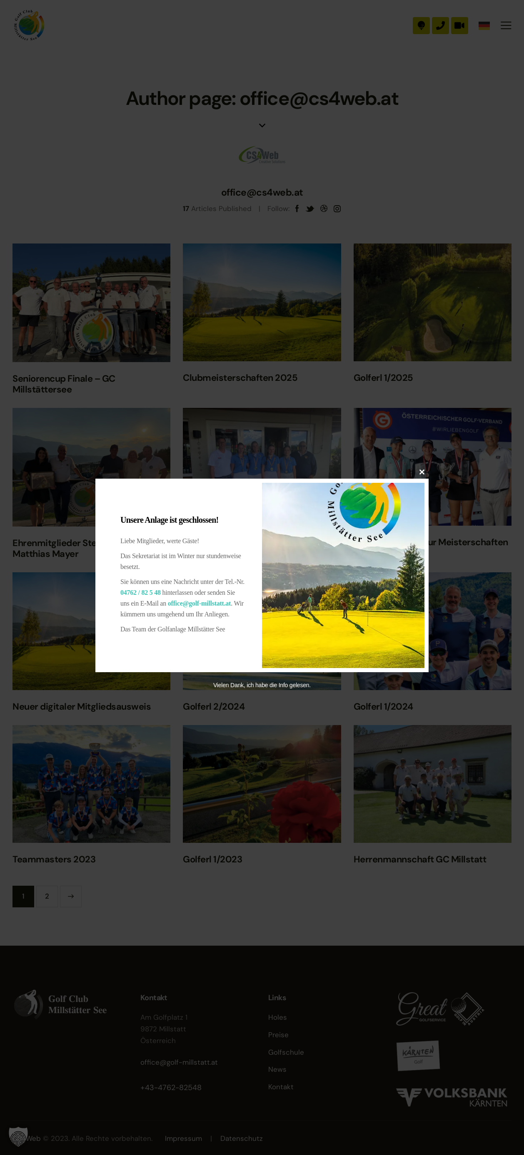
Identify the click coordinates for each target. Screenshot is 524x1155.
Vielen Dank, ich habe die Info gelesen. (262, 685)
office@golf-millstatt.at (199, 603)
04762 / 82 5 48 (140, 592)
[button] (18, 1136)
